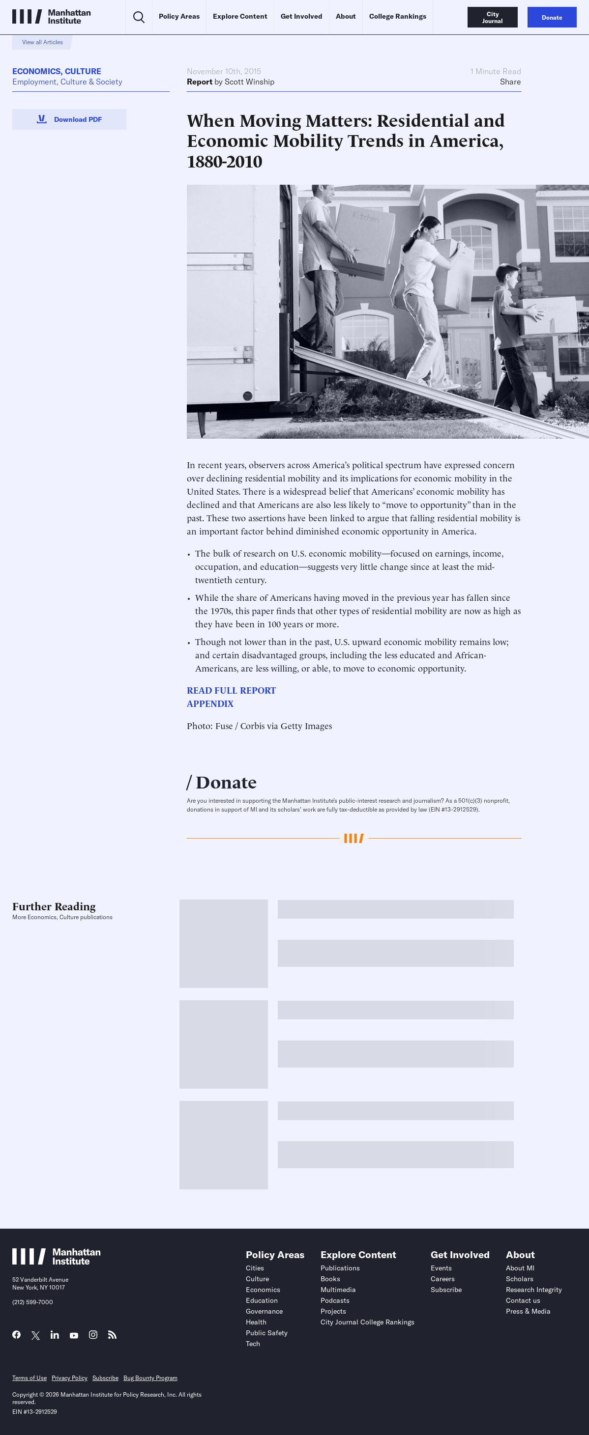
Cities (255, 1268)
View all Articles (42, 42)
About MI (520, 1268)
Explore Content (240, 16)
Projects (333, 1311)
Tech (253, 1343)
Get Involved (302, 16)
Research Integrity (534, 1289)
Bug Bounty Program (150, 1377)
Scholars (519, 1278)
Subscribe (446, 1289)
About (346, 16)
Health (256, 1322)
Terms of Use (29, 1377)
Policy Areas (179, 16)
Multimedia (338, 1289)
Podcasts (335, 1300)
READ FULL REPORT (231, 689)
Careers (443, 1278)
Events (441, 1268)
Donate (226, 780)
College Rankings (397, 16)
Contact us (523, 1300)
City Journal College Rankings (367, 1322)
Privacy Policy (70, 1377)
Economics (36, 71)
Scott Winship (249, 81)
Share (510, 81)
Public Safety (267, 1332)
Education (262, 1300)
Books (330, 1278)
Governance (264, 1311)
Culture (83, 71)
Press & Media (528, 1311)
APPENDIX (210, 703)
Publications (340, 1268)
